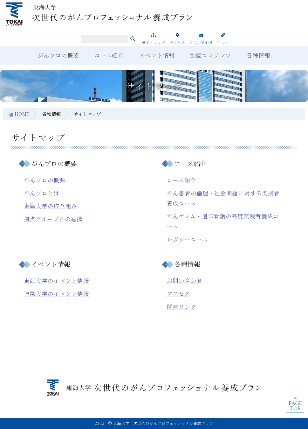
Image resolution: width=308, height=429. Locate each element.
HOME (22, 114)
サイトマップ (153, 43)
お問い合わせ (201, 43)
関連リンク (182, 307)
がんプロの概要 (44, 180)
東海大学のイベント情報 (56, 281)
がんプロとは (41, 193)
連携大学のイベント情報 (56, 294)
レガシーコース (187, 239)
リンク (223, 43)
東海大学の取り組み (50, 206)
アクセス (177, 43)
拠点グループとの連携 (53, 219)
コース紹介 (181, 180)
